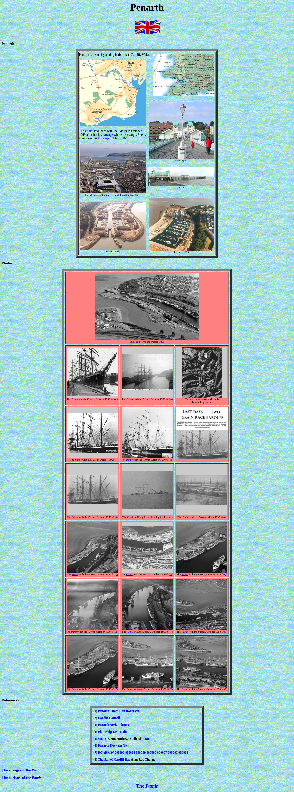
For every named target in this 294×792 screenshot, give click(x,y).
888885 (173, 752)
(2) (162, 341)
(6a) (171, 574)
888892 (120, 752)
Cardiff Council (109, 718)
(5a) (170, 399)
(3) (138, 195)
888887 (162, 752)
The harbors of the (21, 778)
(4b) (116, 399)
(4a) (171, 459)
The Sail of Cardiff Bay (114, 759)
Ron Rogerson (129, 711)
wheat (124, 134)
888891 (130, 752)
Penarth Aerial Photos (113, 724)
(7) (116, 574)
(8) (116, 517)
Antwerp (103, 138)
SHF (101, 738)
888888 (151, 752)
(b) (125, 731)
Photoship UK (108, 731)
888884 (183, 752)
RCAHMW (106, 752)
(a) (120, 731)
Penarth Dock (107, 745)
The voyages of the (21, 770)
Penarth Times (108, 711)
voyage (108, 134)
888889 (141, 752)
